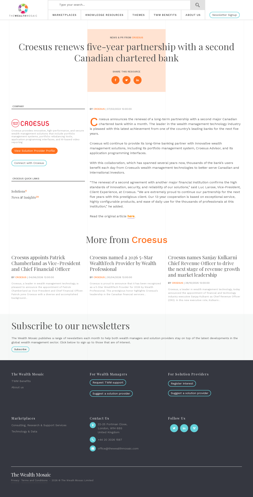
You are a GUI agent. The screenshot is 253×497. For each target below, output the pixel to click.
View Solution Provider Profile (34, 150)
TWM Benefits (21, 381)
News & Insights (23, 197)
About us (17, 387)
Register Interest (182, 383)
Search (197, 5)
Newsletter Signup (224, 14)
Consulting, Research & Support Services (38, 425)
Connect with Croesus (29, 163)
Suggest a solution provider (111, 393)
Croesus (137, 37)
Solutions (18, 191)
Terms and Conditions (34, 480)
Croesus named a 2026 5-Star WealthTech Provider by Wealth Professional (123, 263)
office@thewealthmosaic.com (118, 448)
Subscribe (20, 349)
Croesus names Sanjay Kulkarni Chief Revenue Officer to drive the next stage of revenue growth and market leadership (204, 266)
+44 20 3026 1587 (110, 439)
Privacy (15, 480)
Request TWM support (108, 382)
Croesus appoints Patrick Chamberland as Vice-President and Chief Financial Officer (45, 263)
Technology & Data (24, 431)
